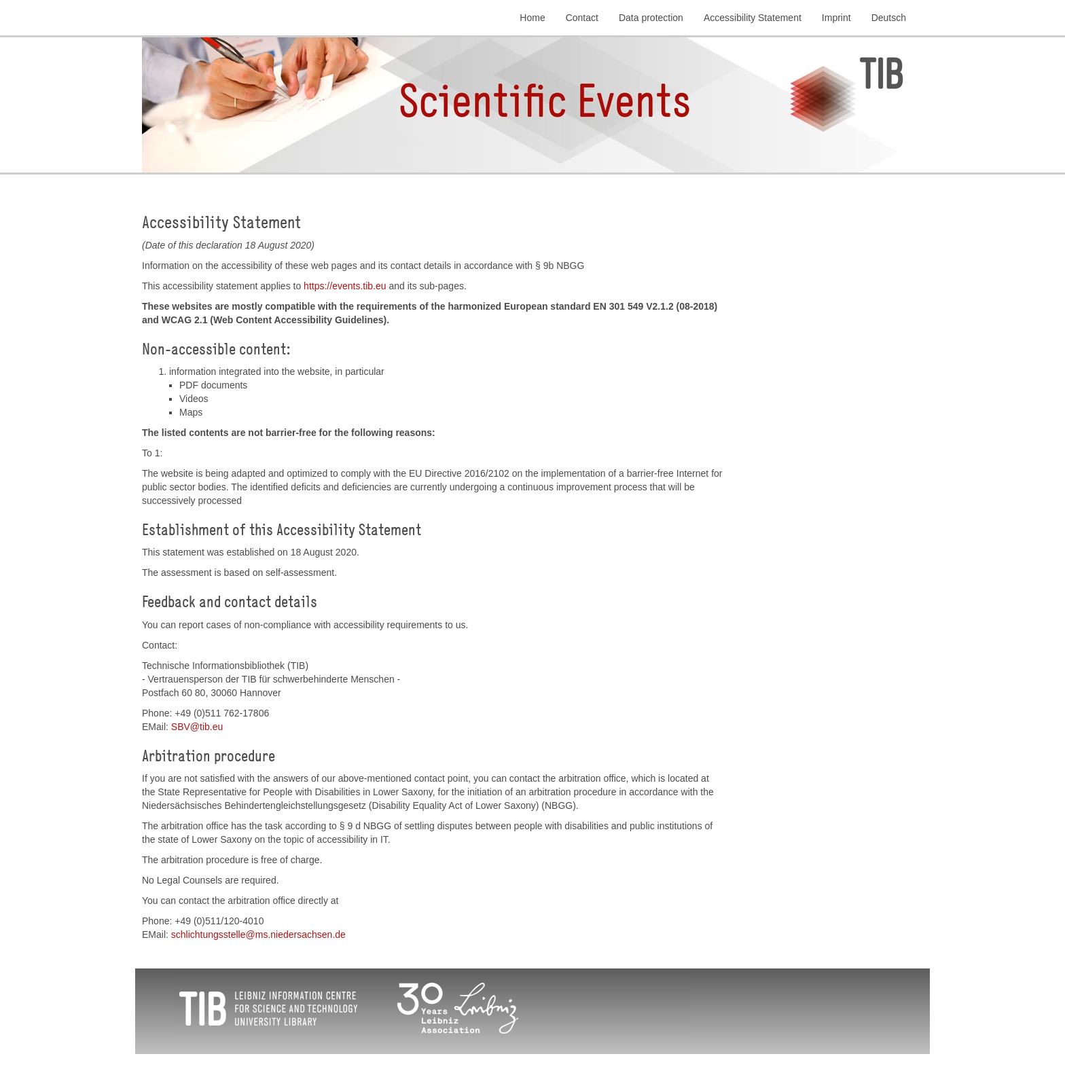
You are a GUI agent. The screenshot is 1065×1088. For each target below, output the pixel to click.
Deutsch (888, 17)
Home (532, 17)
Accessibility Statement (752, 17)
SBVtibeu (197, 726)
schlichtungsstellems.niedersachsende (258, 934)
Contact (582, 17)
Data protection (651, 17)
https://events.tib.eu (345, 285)
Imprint (836, 17)
